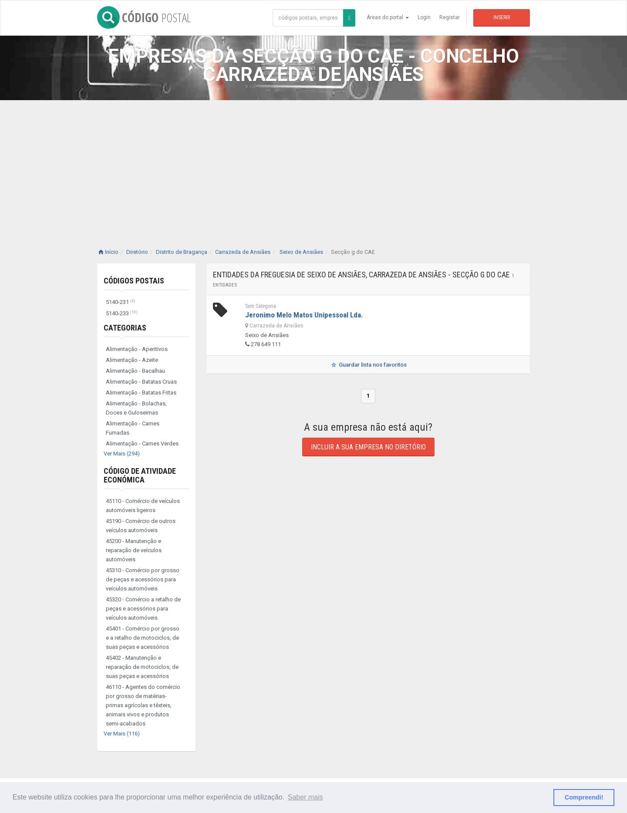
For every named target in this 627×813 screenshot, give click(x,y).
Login (424, 17)
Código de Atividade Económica (140, 475)
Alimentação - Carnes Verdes (142, 443)
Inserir (501, 17)
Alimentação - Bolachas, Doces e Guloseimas (136, 408)
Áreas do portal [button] (388, 17)
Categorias (125, 327)
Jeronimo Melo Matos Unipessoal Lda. (304, 314)
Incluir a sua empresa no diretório (368, 447)
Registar (449, 17)
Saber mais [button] (305, 797)
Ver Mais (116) (122, 733)
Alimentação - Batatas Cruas (141, 381)
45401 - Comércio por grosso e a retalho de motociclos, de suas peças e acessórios (142, 637)
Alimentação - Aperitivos (137, 349)
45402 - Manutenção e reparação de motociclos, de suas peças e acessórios (142, 666)
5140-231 (120, 302)
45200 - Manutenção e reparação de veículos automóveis (134, 550)
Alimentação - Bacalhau (135, 371)
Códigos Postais (134, 280)
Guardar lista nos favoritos (368, 364)
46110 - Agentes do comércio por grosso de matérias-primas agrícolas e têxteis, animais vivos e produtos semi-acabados (143, 705)
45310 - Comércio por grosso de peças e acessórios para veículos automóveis (142, 579)
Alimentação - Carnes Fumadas (132, 428)
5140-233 (122, 313)
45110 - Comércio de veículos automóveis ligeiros (143, 505)
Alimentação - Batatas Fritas (141, 392)
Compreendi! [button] (584, 797)
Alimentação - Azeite (132, 360)
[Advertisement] (313, 165)
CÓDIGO (144, 17)
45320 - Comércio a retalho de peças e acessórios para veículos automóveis (143, 608)
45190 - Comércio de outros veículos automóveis (140, 525)
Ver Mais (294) (122, 453)
